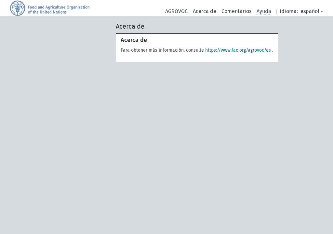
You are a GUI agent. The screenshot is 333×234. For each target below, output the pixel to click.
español (309, 11)
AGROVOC (176, 11)
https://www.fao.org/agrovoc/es (238, 50)
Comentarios (236, 11)
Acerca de (204, 11)
